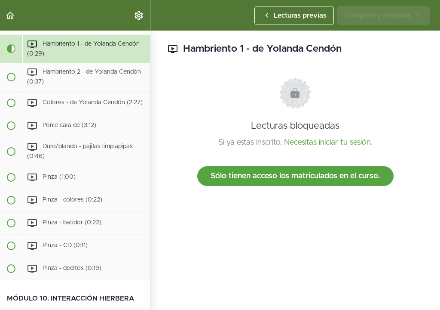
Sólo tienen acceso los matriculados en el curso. (295, 176)
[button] (10, 15)
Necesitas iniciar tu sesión (327, 142)
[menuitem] (139, 15)
